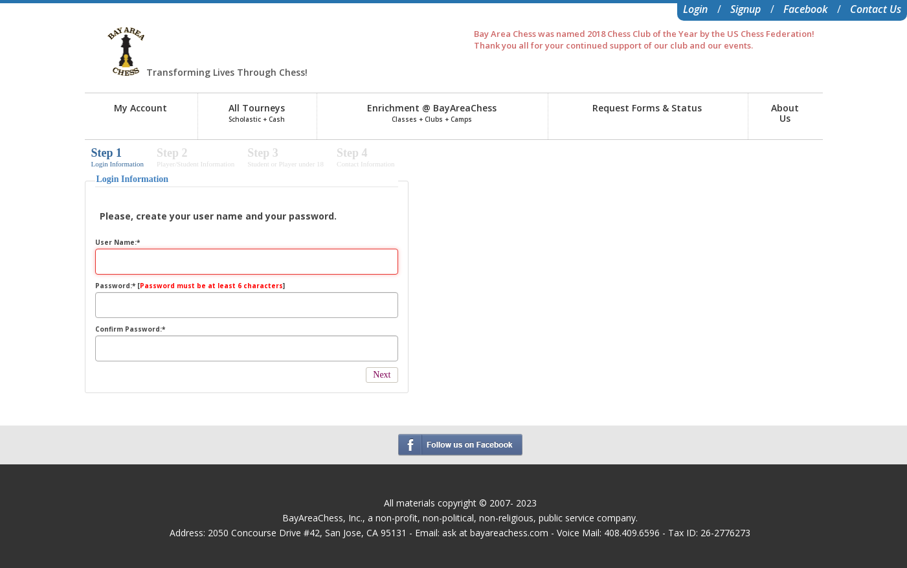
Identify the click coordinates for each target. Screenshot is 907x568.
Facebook (805, 9)
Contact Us (875, 9)
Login (695, 9)
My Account (140, 108)
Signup (745, 9)
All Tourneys (257, 113)
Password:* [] (190, 285)
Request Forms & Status (647, 108)
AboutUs (785, 113)
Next (381, 375)
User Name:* (117, 242)
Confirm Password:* (130, 329)
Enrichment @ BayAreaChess (432, 113)
